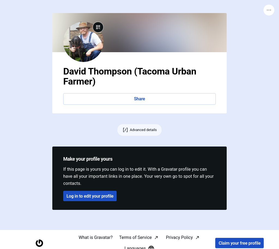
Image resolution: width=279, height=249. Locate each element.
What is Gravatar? (95, 237)
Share (139, 98)
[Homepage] (39, 243)
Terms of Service (135, 237)
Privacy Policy (179, 237)
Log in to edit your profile (89, 196)
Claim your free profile (239, 243)
